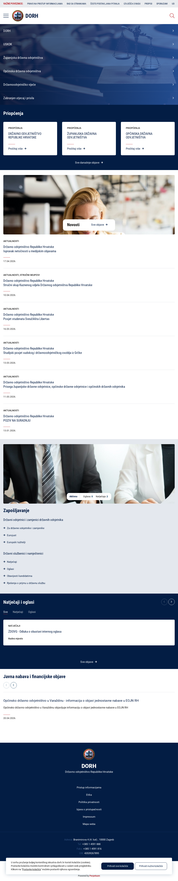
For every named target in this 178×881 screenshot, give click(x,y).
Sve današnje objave (87, 162)
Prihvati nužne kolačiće (151, 866)
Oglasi (10, 569)
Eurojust (11, 535)
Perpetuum (94, 876)
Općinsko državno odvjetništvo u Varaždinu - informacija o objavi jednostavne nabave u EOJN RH (71, 701)
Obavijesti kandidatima (19, 575)
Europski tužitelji (16, 542)
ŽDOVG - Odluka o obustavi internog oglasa (34, 631)
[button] (171, 602)
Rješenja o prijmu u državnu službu (26, 583)
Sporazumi (162, 3)
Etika (89, 794)
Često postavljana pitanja (105, 3)
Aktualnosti (11, 241)
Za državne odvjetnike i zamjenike (25, 528)
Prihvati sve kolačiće (117, 866)
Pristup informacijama (89, 787)
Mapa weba (89, 824)
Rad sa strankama (76, 3)
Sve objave (97, 224)
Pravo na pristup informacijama (45, 3)
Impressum (89, 816)
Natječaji (12, 561)
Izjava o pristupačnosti (89, 809)
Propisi (148, 3)
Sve (5, 612)
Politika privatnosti (89, 802)
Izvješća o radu (132, 3)
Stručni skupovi (30, 275)
